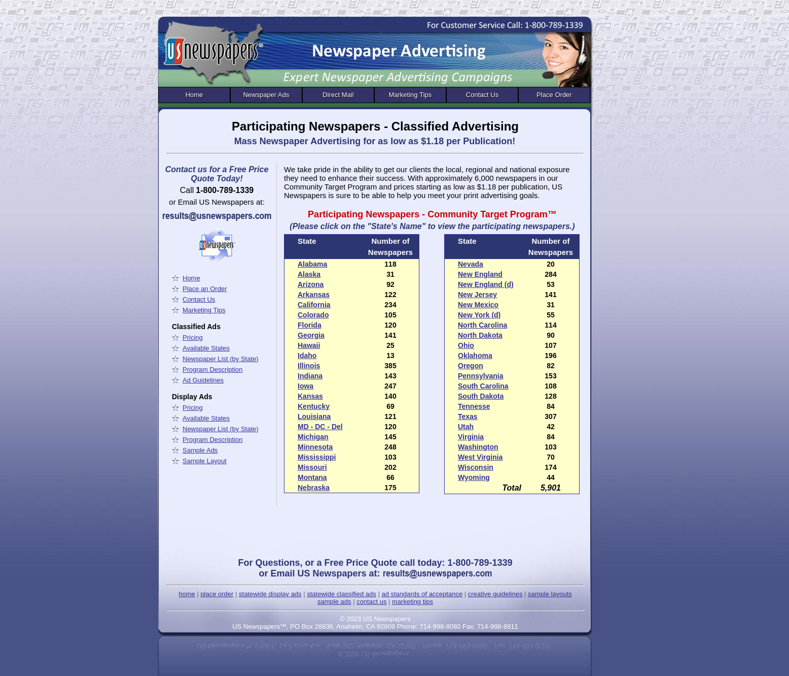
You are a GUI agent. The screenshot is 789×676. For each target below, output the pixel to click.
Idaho (307, 355)
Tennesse (474, 406)
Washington (478, 447)
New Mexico (478, 305)
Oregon (470, 366)
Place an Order (205, 289)
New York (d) (479, 315)
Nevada (470, 264)
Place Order (553, 95)
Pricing (193, 337)
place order (216, 594)
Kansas (310, 396)
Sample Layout (205, 461)
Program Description (213, 369)
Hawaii (309, 345)
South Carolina (483, 386)
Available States (206, 348)
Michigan (313, 437)
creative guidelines (495, 594)
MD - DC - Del (320, 427)
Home (194, 95)
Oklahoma (475, 355)
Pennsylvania (481, 376)
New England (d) (486, 284)
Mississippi (317, 457)
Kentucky (314, 406)
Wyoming (474, 477)
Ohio (466, 345)
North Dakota (480, 335)
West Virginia (480, 457)
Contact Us (482, 95)
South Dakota (481, 396)
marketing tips (412, 601)
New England (480, 274)
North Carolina (482, 325)
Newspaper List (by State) (221, 359)
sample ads (334, 601)
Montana (312, 477)
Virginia (471, 437)
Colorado (313, 315)
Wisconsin (475, 467)
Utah (466, 427)
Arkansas (314, 295)
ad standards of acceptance (421, 594)
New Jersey (477, 295)
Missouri (312, 467)
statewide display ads (270, 594)
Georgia (311, 335)
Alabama (312, 264)
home (186, 594)
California (314, 305)
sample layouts (550, 594)
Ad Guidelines (203, 380)
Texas (468, 416)
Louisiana (314, 416)
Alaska (309, 274)
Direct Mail (337, 95)
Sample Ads (200, 450)
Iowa (305, 386)
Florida (309, 325)
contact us (371, 601)
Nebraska (314, 488)
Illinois (309, 366)
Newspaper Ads (266, 95)
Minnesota (315, 447)
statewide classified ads (341, 594)
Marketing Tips (410, 95)
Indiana (310, 376)
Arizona (311, 284)
